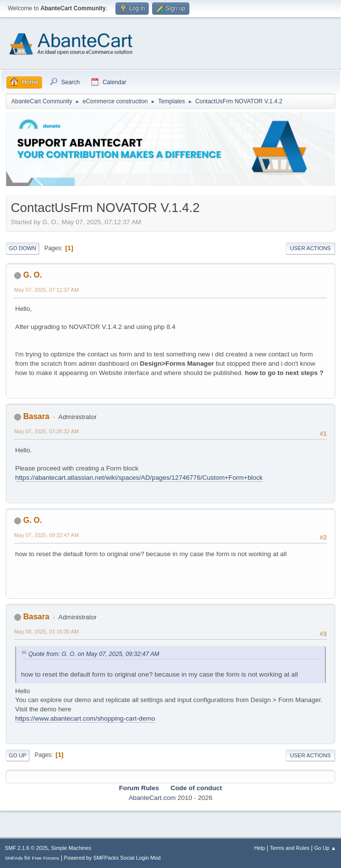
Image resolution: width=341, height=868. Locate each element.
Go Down (22, 248)
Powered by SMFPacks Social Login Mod (112, 858)
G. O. (32, 275)
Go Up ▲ (325, 848)
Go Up (17, 755)
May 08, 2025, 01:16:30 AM (46, 631)
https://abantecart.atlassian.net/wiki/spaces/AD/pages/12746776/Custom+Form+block (139, 477)
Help (259, 848)
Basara (36, 416)
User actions (310, 248)
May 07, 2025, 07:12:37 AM (46, 290)
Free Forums (45, 858)
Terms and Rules (290, 848)
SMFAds (14, 858)
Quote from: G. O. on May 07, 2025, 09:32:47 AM (93, 654)
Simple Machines (71, 848)
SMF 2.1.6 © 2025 (26, 848)
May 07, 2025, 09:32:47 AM (46, 535)
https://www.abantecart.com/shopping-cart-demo (85, 718)
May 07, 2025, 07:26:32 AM (46, 431)
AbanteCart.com (152, 797)
